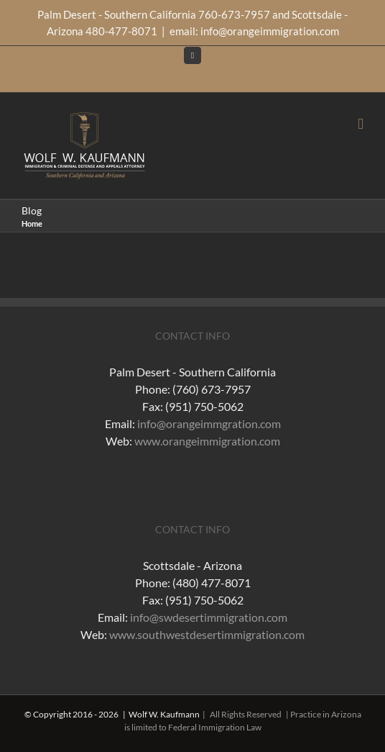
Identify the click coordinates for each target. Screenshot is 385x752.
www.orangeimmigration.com (207, 441)
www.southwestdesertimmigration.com (207, 634)
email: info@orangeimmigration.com (254, 30)
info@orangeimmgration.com (209, 423)
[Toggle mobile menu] (360, 124)
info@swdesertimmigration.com (208, 617)
